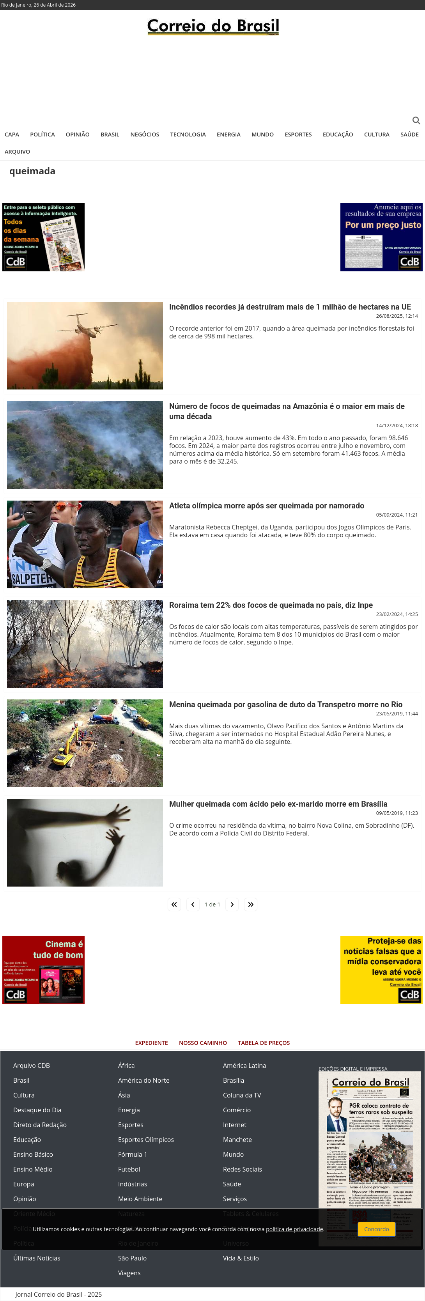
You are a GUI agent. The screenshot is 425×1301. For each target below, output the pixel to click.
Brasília (233, 1080)
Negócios (145, 134)
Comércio (237, 1110)
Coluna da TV (242, 1095)
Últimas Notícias (36, 1258)
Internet (234, 1124)
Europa (23, 1184)
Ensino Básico (33, 1154)
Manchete (237, 1139)
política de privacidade (294, 1229)
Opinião (78, 134)
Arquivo (17, 151)
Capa (12, 134)
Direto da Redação (40, 1124)
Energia (229, 134)
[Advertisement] (212, 80)
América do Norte (144, 1080)
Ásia (124, 1095)
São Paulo (132, 1258)
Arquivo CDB (31, 1065)
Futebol (129, 1169)
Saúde (409, 134)
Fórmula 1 (132, 1154)
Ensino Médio (33, 1169)
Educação (338, 134)
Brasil (110, 134)
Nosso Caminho (203, 1042)
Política (42, 134)
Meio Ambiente (140, 1199)
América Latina (244, 1065)
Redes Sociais (242, 1169)
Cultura (377, 134)
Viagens (129, 1273)
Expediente (151, 1042)
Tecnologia (188, 134)
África (126, 1065)
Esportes (298, 134)
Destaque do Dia (37, 1110)
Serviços (235, 1199)
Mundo (262, 134)
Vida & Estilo (241, 1258)
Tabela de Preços (264, 1042)
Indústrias (132, 1184)
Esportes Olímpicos (146, 1139)
